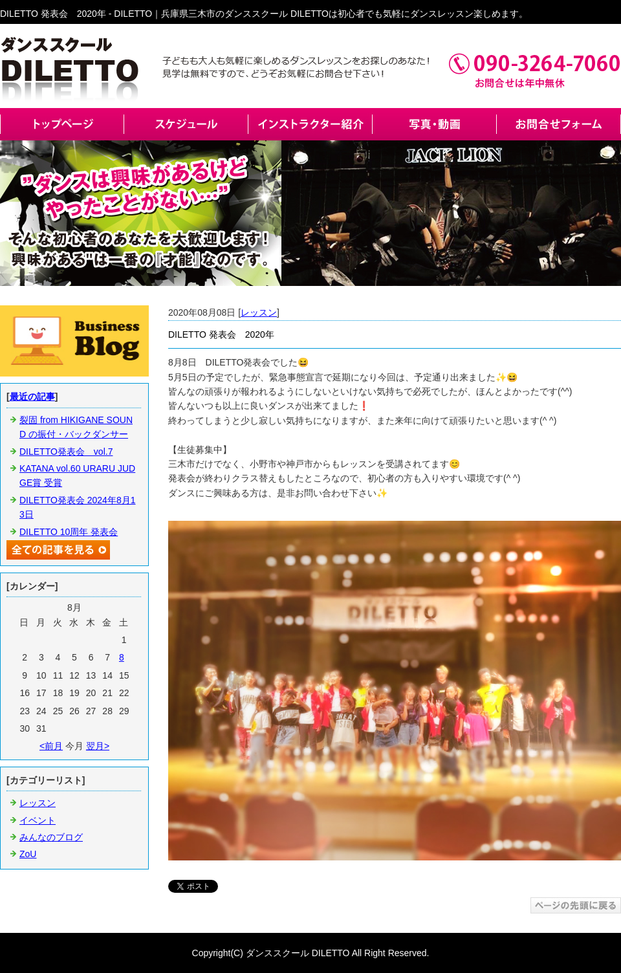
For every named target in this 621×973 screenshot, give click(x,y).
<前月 (51, 746)
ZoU (27, 854)
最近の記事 (32, 396)
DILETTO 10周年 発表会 (68, 532)
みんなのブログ (51, 837)
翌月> (97, 746)
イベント (37, 820)
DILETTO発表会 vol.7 (66, 451)
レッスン (259, 312)
